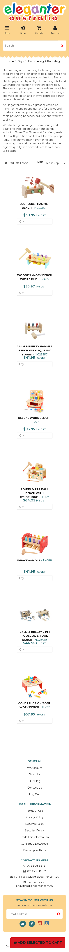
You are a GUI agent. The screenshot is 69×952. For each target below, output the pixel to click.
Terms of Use (34, 810)
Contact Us (34, 787)
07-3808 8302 (36, 871)
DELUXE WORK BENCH (33, 418)
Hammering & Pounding (44, 61)
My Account (34, 768)
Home (10, 61)
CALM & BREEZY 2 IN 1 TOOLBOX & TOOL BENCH (35, 635)
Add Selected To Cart (38, 943)
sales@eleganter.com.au (43, 876)
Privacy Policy (34, 817)
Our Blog (34, 781)
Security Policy (34, 830)
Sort (38, 161)
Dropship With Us (34, 850)
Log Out (34, 794)
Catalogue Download (34, 843)
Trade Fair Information (34, 837)
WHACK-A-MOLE (28, 560)
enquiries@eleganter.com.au (34, 886)
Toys (21, 61)
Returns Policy (34, 824)
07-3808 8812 (36, 865)
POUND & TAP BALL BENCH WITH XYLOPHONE (34, 493)
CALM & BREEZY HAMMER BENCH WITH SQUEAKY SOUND (34, 350)
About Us (34, 774)
